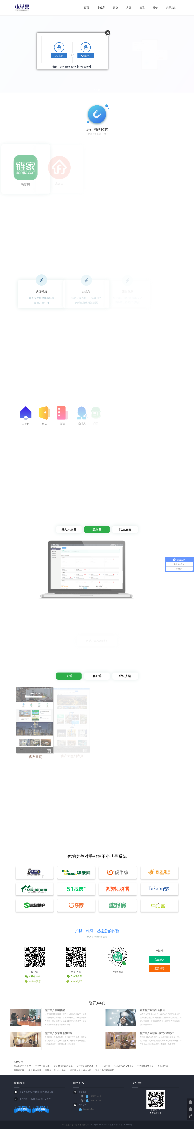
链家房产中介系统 (22, 1066)
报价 (155, 7)
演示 (142, 7)
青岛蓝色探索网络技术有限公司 (75, 1125)
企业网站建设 (34, 1070)
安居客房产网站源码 (63, 1066)
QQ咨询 (59, 55)
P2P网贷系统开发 (145, 1066)
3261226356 (93, 1100)
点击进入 (159, 959)
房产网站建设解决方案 (80, 1070)
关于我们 (171, 7)
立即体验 (26, 70)
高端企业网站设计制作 (55, 1070)
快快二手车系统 (42, 1066)
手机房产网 (19, 1070)
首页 (86, 7)
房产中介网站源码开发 (87, 1066)
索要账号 (159, 968)
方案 (128, 7)
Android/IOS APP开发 (124, 1066)
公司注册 (106, 1066)
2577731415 (93, 1096)
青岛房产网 (162, 1066)
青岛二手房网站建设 (104, 1070)
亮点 (115, 7)
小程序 (101, 7)
